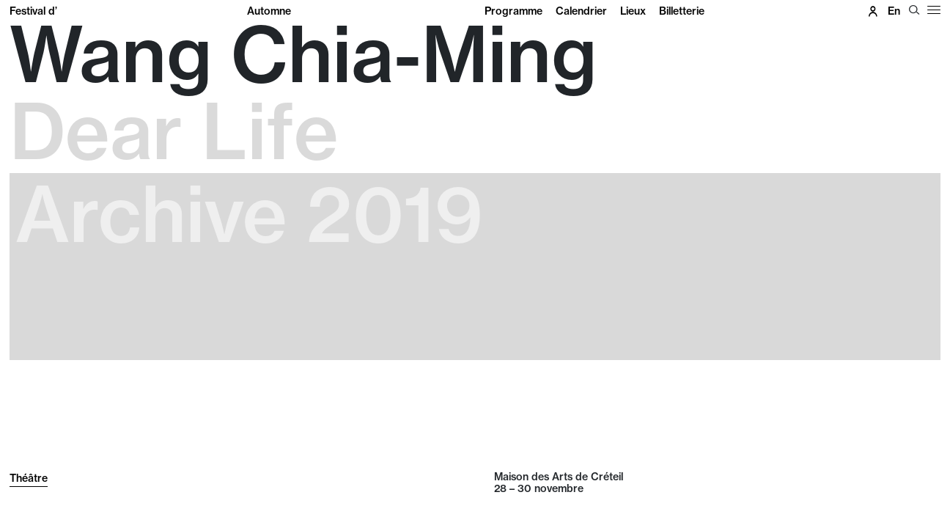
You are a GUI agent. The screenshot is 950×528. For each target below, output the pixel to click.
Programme (513, 11)
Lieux (633, 11)
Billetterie (681, 11)
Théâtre (29, 478)
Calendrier (581, 11)
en (894, 11)
